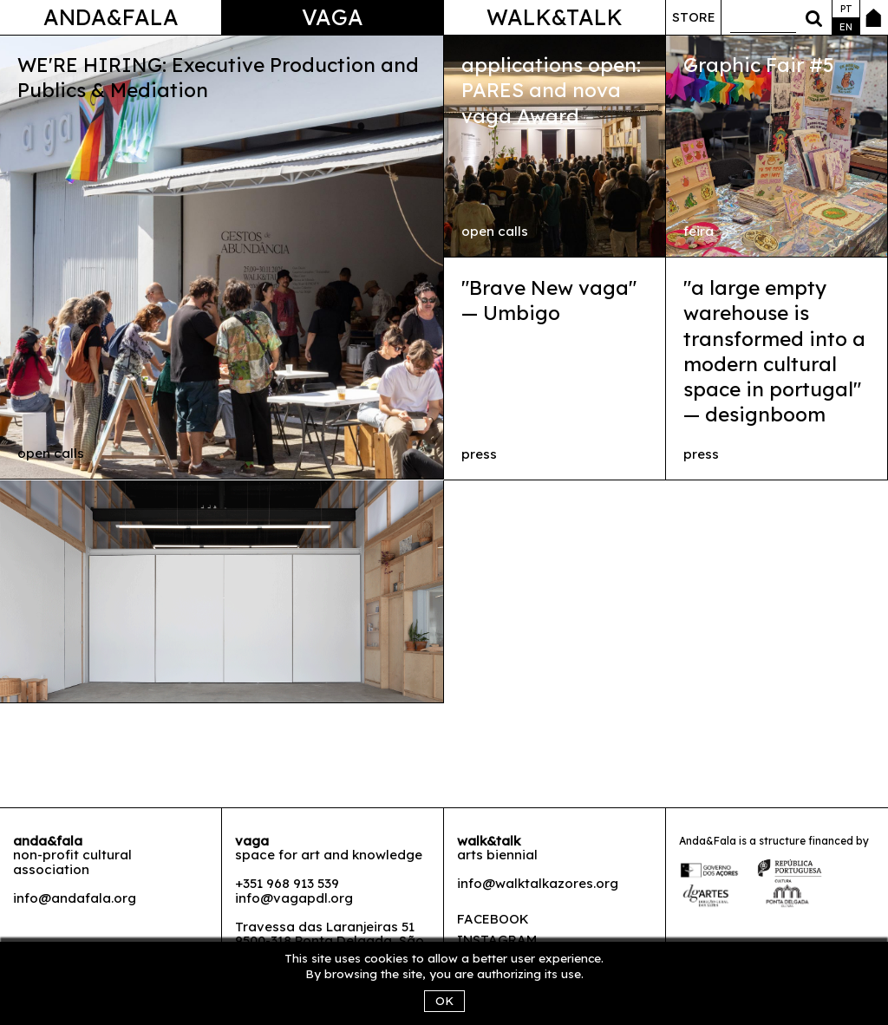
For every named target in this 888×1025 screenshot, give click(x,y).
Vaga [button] (332, 16)
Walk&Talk (554, 16)
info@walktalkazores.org (537, 883)
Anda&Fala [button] (111, 16)
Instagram (497, 939)
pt (846, 9)
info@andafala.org (74, 898)
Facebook (493, 919)
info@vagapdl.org (294, 898)
